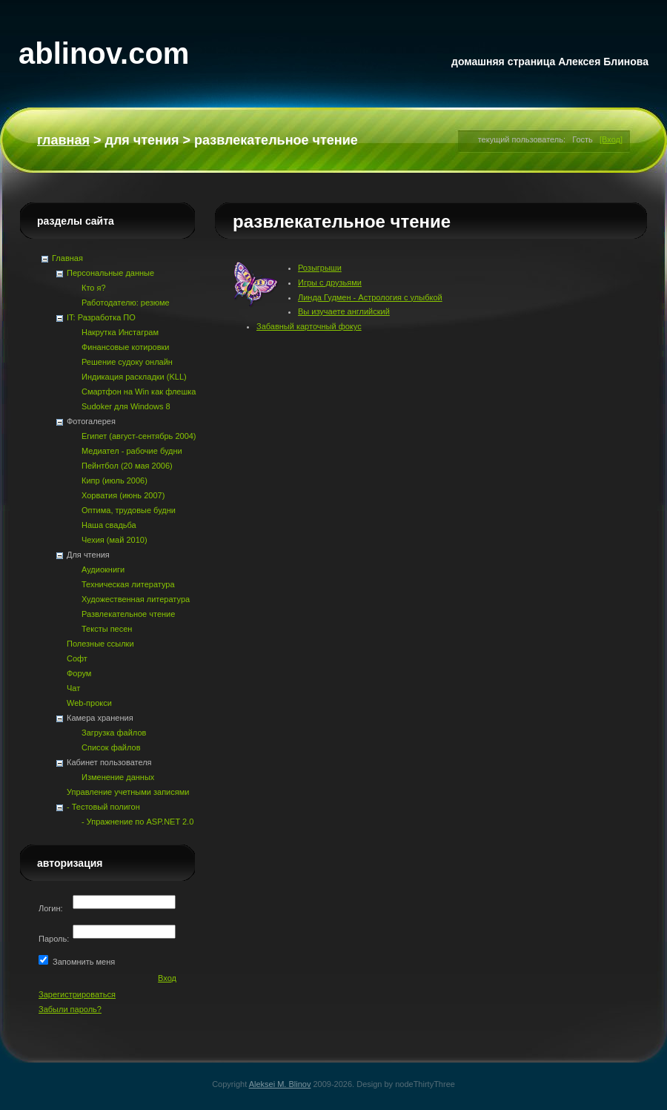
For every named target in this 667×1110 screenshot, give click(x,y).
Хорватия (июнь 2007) (123, 495)
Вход (167, 978)
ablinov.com (104, 53)
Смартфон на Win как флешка (139, 391)
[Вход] (611, 139)
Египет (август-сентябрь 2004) (139, 436)
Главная (63, 140)
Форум (79, 673)
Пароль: (55, 938)
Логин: (52, 908)
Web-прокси (89, 702)
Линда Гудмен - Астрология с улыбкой (370, 297)
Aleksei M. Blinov (280, 1084)
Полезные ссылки (100, 643)
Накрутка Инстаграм (120, 332)
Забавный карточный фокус (309, 326)
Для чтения (141, 140)
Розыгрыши (320, 267)
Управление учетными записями (128, 791)
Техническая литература (128, 584)
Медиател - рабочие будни (132, 450)
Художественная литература (136, 599)
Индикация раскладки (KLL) (134, 376)
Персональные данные (110, 272)
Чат (73, 688)
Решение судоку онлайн (127, 361)
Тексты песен (107, 628)
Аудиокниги (103, 569)
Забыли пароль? (70, 1009)
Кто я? (94, 287)
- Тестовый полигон (103, 806)
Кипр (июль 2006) (114, 480)
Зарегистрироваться (77, 994)
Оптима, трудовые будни (129, 510)
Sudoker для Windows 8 (126, 406)
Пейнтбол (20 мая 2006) (127, 465)
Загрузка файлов (114, 732)
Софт (77, 658)
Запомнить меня (81, 961)
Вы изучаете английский (344, 311)
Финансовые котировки (125, 347)
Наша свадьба (109, 525)
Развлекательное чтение (128, 613)
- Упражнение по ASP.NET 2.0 (137, 821)
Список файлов (111, 747)
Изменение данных (118, 777)
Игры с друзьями (330, 282)
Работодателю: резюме (126, 302)
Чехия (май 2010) (114, 539)
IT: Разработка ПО (101, 317)
